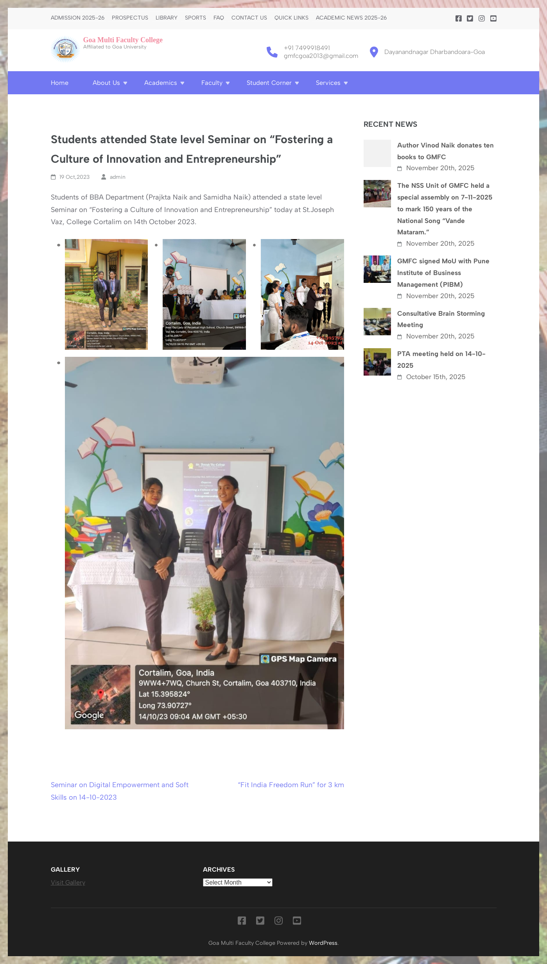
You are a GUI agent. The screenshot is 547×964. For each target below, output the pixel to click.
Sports (195, 18)
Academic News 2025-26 (351, 18)
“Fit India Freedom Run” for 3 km (291, 785)
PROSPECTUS (130, 18)
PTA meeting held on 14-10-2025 (441, 359)
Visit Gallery (68, 882)
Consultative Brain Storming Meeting (441, 319)
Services (328, 82)
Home (59, 82)
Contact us (249, 18)
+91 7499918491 (307, 48)
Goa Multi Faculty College (123, 40)
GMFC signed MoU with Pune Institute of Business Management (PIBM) (443, 272)
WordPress (323, 942)
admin (118, 177)
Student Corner (269, 82)
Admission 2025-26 (77, 18)
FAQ (218, 18)
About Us (106, 82)
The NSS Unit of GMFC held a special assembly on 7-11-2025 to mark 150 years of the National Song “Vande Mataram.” (444, 209)
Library (167, 18)
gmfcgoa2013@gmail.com (321, 55)
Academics (160, 82)
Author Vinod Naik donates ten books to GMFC (445, 151)
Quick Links (291, 18)
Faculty (211, 82)
